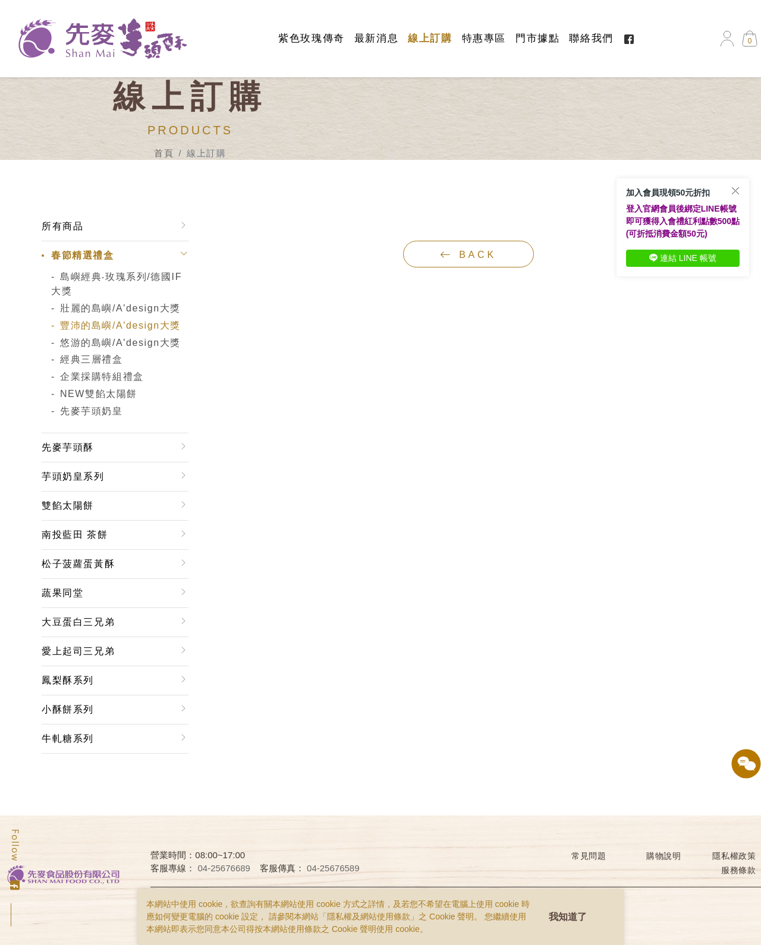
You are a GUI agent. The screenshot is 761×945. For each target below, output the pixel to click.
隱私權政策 (734, 856)
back (468, 254)
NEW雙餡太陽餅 (98, 394)
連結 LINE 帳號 (682, 258)
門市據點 (537, 38)
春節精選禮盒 (82, 255)
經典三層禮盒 (91, 359)
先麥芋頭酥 (68, 447)
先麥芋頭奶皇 (91, 411)
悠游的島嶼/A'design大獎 (120, 343)
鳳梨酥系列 (68, 680)
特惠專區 (484, 38)
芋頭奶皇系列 (73, 476)
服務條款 (738, 870)
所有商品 (62, 226)
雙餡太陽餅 (68, 505)
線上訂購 (430, 38)
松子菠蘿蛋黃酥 (78, 564)
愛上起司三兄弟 (78, 651)
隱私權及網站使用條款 (368, 916)
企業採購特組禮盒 (102, 376)
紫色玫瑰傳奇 (311, 38)
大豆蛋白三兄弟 (78, 622)
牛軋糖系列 (68, 738)
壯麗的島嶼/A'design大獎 (120, 308)
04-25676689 (224, 868)
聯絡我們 (591, 38)
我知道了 (568, 917)
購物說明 (663, 856)
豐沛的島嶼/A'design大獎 (120, 325)
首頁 (164, 153)
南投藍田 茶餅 (75, 535)
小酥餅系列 (68, 709)
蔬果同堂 (62, 593)
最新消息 (376, 38)
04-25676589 (333, 868)
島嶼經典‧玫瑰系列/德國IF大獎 (116, 284)
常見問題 (588, 856)
